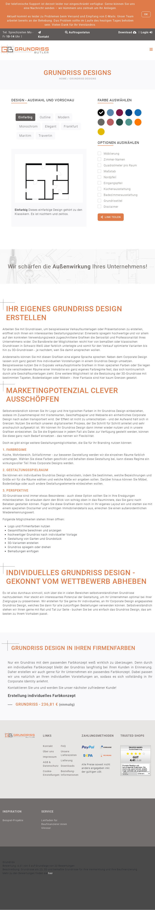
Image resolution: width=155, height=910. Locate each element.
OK (146, 14)
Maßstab (107, 171)
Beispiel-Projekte (13, 820)
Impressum (49, 756)
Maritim (25, 135)
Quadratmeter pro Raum (117, 165)
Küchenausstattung (114, 189)
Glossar (46, 828)
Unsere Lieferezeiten (67, 753)
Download (127, 32)
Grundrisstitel (110, 200)
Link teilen (110, 218)
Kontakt (48, 746)
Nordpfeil (107, 177)
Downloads (67, 765)
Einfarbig (25, 117)
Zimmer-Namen (111, 159)
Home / (64, 78)
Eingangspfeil (110, 183)
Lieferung (67, 760)
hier (50, 873)
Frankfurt (71, 126)
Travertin (45, 135)
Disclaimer (108, 206)
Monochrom (28, 126)
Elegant (50, 126)
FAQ (63, 746)
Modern (64, 117)
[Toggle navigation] (151, 49)
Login (146, 32)
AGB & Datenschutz (49, 763)
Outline (45, 117)
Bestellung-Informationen (67, 772)
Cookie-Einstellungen (49, 772)
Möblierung (108, 153)
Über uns (48, 751)
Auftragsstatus (77, 32)
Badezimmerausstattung (118, 195)
